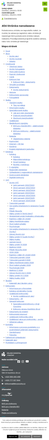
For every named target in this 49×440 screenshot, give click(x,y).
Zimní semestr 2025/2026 (24, 201)
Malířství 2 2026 (16, 270)
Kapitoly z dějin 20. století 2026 (22, 255)
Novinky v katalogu (21, 164)
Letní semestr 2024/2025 (24, 198)
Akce (8, 53)
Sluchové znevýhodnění (23, 118)
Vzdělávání (14, 121)
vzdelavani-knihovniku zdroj (21, 317)
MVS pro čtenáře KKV (10, 406)
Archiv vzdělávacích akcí (23, 296)
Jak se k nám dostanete (23, 113)
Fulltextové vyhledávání (15, 337)
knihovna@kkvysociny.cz (15, 383)
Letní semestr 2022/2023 (23, 185)
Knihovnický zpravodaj (18, 95)
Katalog (12, 154)
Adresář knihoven (16, 301)
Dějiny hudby (14, 239)
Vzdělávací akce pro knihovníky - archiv (26, 319)
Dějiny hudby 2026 (17, 278)
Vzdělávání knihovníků (18, 293)
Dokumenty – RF (16, 299)
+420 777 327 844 (12, 380)
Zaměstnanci (15, 332)
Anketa (12, 61)
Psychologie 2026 (16, 268)
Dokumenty (14, 87)
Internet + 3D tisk (16, 144)
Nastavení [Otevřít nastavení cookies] (37, 436)
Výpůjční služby (15, 102)
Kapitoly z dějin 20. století (20, 219)
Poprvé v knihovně (17, 74)
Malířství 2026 (15, 247)
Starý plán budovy (17, 72)
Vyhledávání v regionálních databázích (26, 172)
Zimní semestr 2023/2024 (24, 190)
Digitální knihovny (16, 177)
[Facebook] (18, 362)
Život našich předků (17, 224)
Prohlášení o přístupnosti (16, 342)
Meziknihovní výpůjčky (18, 123)
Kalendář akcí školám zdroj (20, 283)
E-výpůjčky (14, 167)
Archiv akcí (14, 56)
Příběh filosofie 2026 (18, 250)
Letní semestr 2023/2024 (23, 193)
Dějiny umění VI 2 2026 (18, 275)
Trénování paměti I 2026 (19, 257)
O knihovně (10, 64)
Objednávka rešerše (21, 139)
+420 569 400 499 (12, 377)
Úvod (8, 51)
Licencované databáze (19, 175)
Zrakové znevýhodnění (22, 115)
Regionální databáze (18, 170)
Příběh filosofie (15, 211)
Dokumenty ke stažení (18, 312)
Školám (9, 281)
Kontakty (9, 324)
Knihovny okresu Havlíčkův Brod (26, 309)
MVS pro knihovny (9, 403)
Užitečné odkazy (16, 322)
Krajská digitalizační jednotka (21, 149)
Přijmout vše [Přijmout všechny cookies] (13, 436)
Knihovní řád (14, 79)
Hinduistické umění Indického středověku (26, 216)
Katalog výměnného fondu (20, 291)
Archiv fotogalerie (17, 69)
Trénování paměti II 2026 (19, 260)
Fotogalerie (14, 97)
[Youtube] (27, 362)
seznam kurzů (15, 242)
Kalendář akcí (11, 340)
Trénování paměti (17, 203)
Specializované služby (18, 110)
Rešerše (12, 136)
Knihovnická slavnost (18, 314)
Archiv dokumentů (21, 90)
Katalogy (9, 152)
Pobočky (13, 335)
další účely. (24, 424)
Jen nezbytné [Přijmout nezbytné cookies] (25, 436)
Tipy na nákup (19, 105)
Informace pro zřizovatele (20, 288)
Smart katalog (19, 162)
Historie (12, 92)
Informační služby (16, 108)
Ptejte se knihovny (9, 413)
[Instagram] (23, 362)
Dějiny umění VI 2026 (18, 244)
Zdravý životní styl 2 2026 (20, 273)
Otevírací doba (15, 66)
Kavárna (12, 146)
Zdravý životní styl (17, 234)
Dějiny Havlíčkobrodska (19, 221)
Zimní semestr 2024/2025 (24, 195)
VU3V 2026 (14, 252)
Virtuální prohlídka (17, 84)
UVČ (7, 180)
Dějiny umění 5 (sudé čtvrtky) (21, 237)
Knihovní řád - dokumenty (24, 82)
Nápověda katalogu (21, 159)
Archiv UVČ (14, 182)
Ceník (11, 77)
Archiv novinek (15, 59)
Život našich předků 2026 (20, 265)
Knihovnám (10, 286)
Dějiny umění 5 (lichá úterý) (21, 213)
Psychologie (14, 226)
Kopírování (14, 141)
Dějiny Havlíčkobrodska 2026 (21, 262)
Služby (8, 100)
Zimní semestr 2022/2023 (24, 188)
